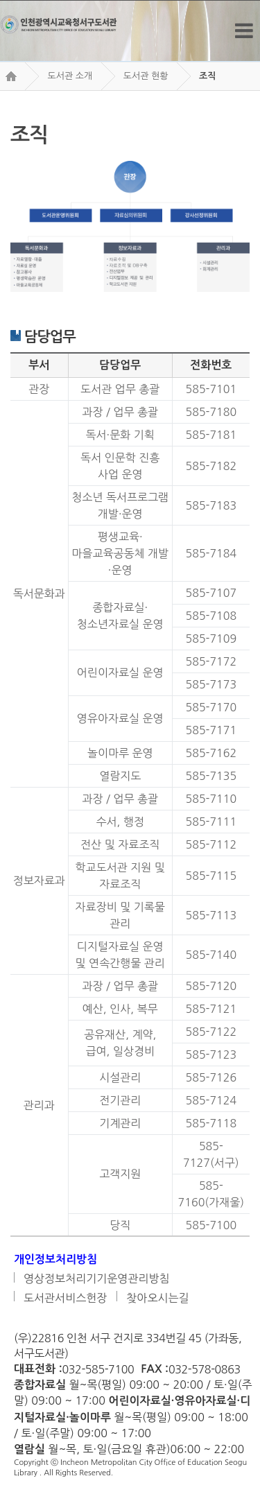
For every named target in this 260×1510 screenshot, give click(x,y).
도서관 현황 (145, 75)
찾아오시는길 (157, 1297)
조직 (207, 75)
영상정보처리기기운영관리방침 (97, 1278)
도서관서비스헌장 (65, 1297)
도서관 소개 (69, 75)
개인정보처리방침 (55, 1259)
